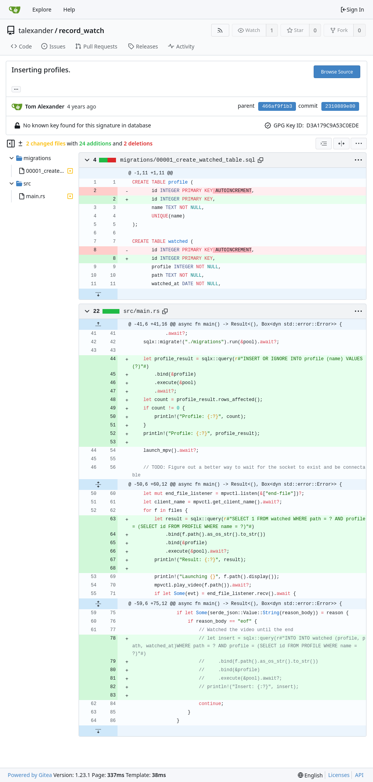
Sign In (352, 9)
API (359, 775)
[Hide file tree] (11, 143)
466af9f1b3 (277, 106)
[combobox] (324, 143)
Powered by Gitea (30, 775)
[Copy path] (260, 160)
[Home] (14, 10)
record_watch (81, 30)
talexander (35, 30)
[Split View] (341, 143)
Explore (41, 9)
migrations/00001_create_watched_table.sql (187, 160)
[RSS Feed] (220, 30)
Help (69, 9)
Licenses (339, 775)
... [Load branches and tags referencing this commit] (16, 88)
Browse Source (337, 72)
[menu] (359, 143)
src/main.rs (141, 311)
